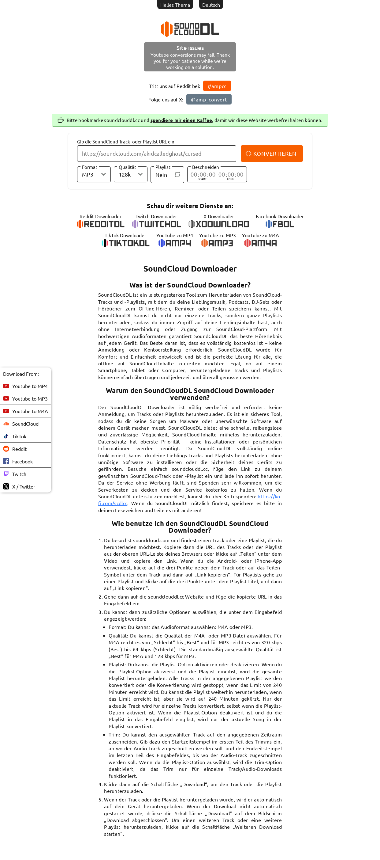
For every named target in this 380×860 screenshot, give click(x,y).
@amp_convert (209, 99)
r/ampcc (217, 86)
